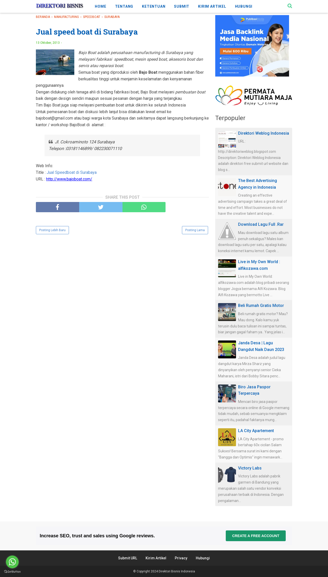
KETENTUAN (153, 6)
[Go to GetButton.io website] (12, 571)
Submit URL (127, 558)
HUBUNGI (244, 6)
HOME (100, 6)
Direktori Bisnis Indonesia (177, 571)
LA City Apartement (256, 430)
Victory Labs (250, 468)
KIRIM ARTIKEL (212, 6)
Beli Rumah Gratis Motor (261, 305)
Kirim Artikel (156, 558)
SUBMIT (181, 6)
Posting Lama (195, 230)
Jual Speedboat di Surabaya (72, 172)
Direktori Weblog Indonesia (263, 133)
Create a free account (255, 536)
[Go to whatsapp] (12, 561)
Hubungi (203, 558)
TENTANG (124, 6)
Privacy (181, 558)
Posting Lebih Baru (52, 230)
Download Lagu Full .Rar (261, 224)
